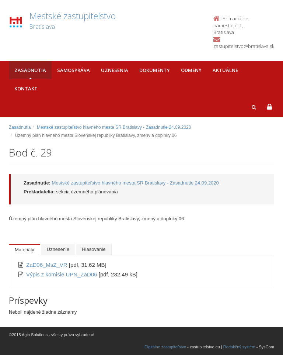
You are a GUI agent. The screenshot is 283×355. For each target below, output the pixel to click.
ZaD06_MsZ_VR (47, 265)
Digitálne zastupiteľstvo (165, 347)
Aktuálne (225, 70)
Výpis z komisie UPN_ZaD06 (62, 274)
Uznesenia (114, 70)
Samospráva (73, 70)
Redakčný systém (239, 347)
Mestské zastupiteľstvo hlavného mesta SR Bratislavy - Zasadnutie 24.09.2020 (114, 127)
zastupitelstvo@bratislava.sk (243, 46)
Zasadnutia (30, 70)
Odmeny (191, 70)
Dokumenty (154, 70)
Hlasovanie (93, 249)
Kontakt (26, 88)
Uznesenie (58, 249)
